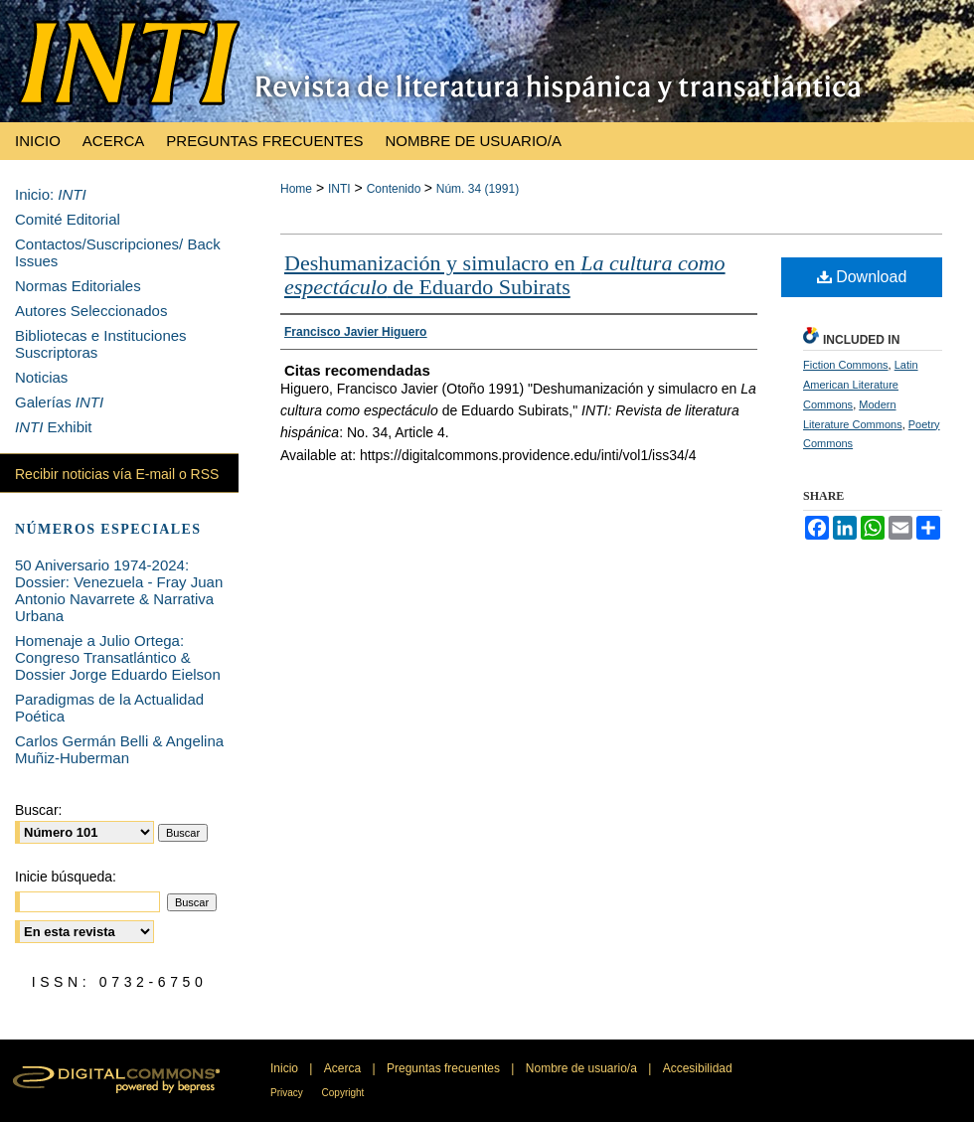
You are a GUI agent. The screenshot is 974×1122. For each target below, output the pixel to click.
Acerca (344, 1068)
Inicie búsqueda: (65, 876)
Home (296, 189)
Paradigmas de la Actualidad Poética (109, 707)
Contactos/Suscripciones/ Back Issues (118, 252)
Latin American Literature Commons (860, 384)
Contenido (395, 189)
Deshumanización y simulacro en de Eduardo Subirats (505, 274)
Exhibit (53, 426)
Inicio (285, 1068)
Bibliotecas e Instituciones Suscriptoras (101, 344)
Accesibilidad (697, 1068)
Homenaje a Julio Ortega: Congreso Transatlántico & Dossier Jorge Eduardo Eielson (118, 657)
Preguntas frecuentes (445, 1068)
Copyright (343, 1092)
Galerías (59, 402)
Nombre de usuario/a (583, 1068)
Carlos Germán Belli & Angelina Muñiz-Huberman (119, 749)
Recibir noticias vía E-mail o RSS (117, 474)
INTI (339, 189)
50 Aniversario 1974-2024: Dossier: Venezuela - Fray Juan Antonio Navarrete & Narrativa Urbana (119, 590)
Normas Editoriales (78, 285)
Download (862, 276)
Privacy (288, 1092)
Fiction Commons (846, 365)
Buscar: (38, 810)
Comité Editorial (67, 219)
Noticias (41, 377)
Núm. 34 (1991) (477, 189)
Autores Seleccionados (91, 310)
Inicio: (50, 194)
